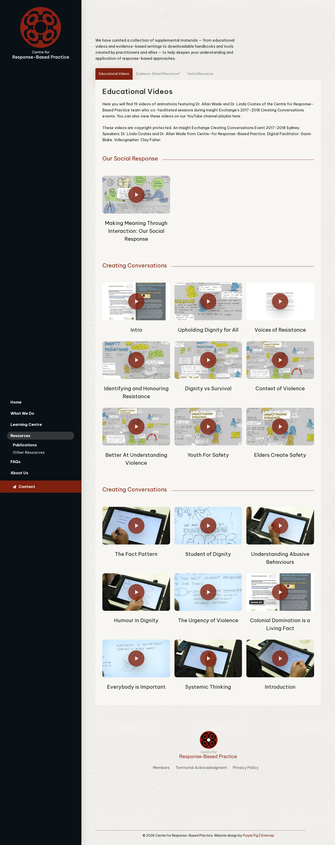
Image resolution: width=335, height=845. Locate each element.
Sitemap (267, 836)
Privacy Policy (245, 768)
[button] (116, 74)
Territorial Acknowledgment (201, 768)
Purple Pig (250, 836)
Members (161, 768)
